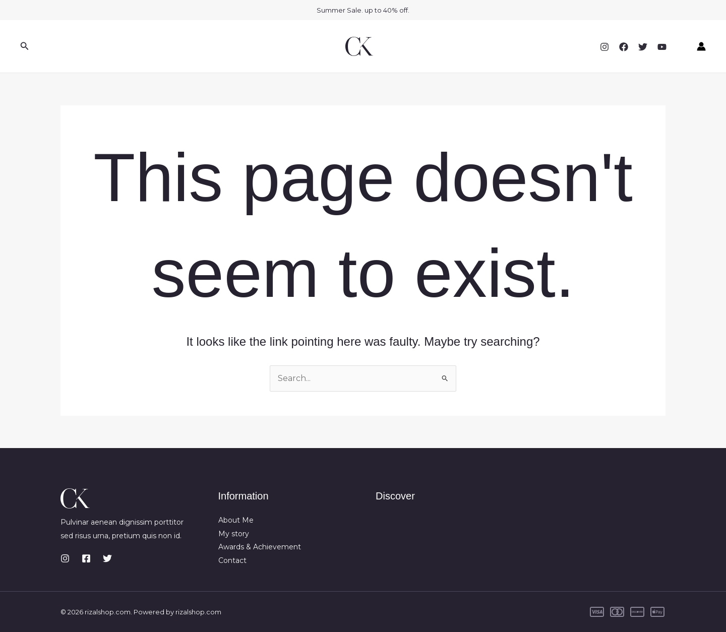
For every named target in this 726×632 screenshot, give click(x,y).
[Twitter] (642, 46)
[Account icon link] (701, 46)
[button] (24, 46)
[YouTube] (662, 46)
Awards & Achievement (259, 546)
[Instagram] (604, 46)
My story (233, 533)
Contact (232, 560)
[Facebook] (623, 46)
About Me (236, 520)
